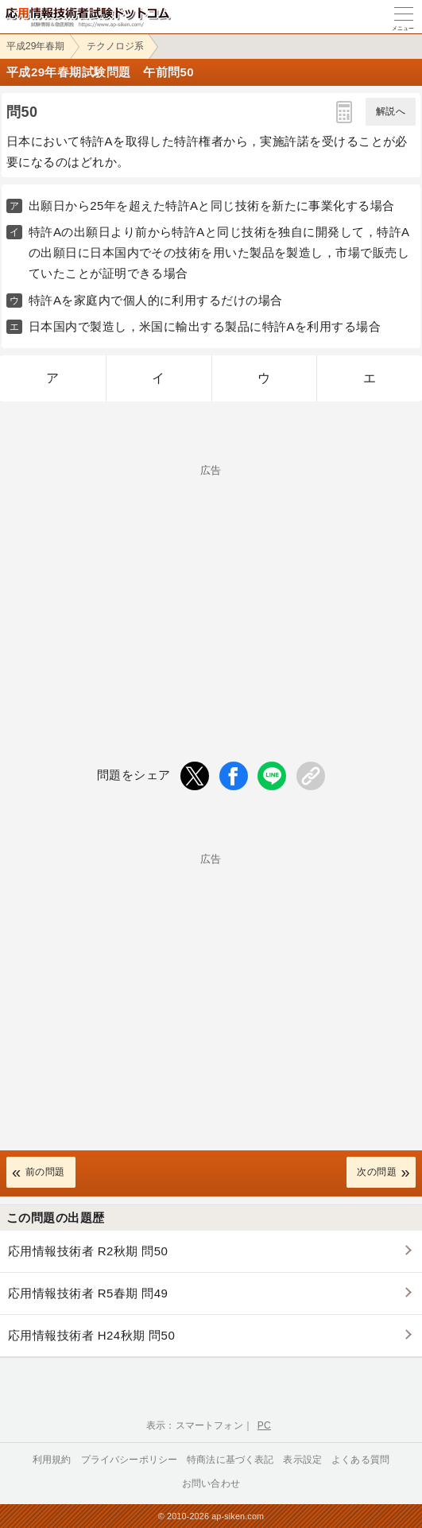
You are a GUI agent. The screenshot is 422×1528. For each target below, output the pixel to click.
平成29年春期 (35, 46)
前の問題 (45, 1171)
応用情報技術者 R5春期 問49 (88, 1293)
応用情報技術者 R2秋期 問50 (88, 1251)
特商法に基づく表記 (230, 1459)
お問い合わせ (211, 1483)
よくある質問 (360, 1459)
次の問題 (377, 1171)
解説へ (390, 111)
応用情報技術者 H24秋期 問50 (91, 1335)
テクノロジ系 (115, 46)
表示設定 (302, 1459)
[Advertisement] (211, 586)
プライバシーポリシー (129, 1459)
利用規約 (52, 1459)
